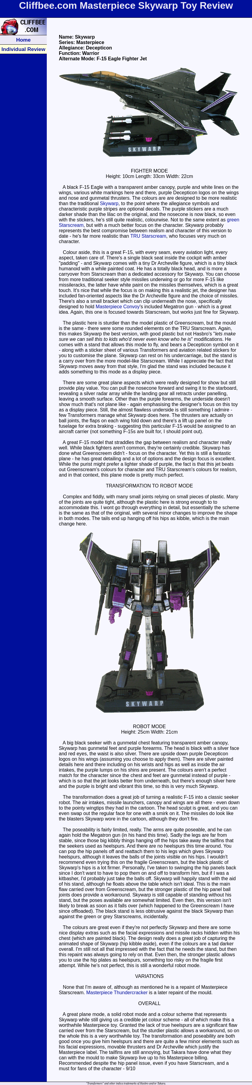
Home (23, 40)
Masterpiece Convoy (118, 306)
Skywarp (109, 203)
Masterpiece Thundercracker (117, 992)
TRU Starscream (148, 236)
